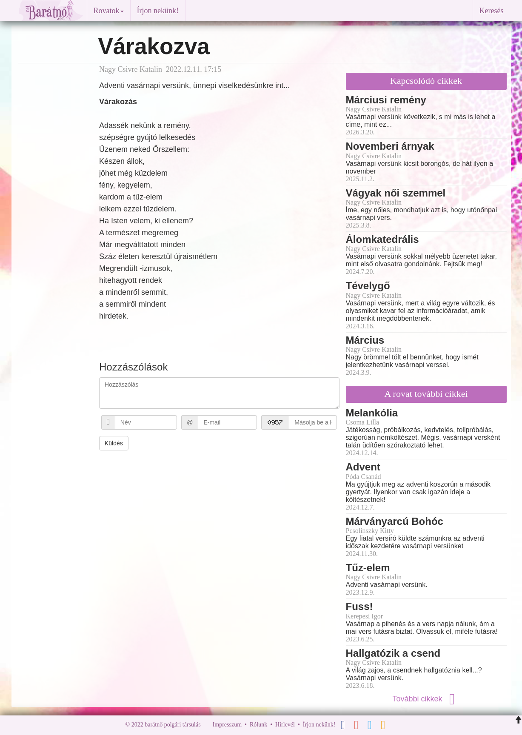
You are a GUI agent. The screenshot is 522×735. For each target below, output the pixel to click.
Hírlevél (285, 724)
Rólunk (258, 724)
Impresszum (227, 724)
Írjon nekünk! (158, 10)
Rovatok (109, 10)
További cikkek (425, 699)
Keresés (491, 10)
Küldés (114, 443)
